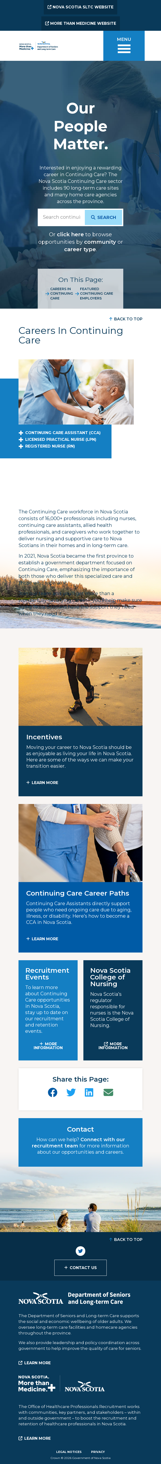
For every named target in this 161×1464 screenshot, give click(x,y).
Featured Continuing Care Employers (96, 293)
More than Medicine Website (80, 23)
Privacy (98, 1452)
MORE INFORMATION (48, 1046)
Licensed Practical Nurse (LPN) (60, 439)
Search (106, 217)
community (100, 242)
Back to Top (128, 319)
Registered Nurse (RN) (50, 446)
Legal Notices (68, 1452)
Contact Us (83, 1267)
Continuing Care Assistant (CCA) (63, 432)
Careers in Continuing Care (61, 293)
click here (70, 234)
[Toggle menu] (124, 46)
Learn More (45, 783)
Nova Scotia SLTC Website (80, 7)
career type (80, 249)
